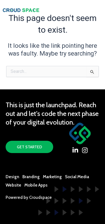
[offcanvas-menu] (97, 10)
